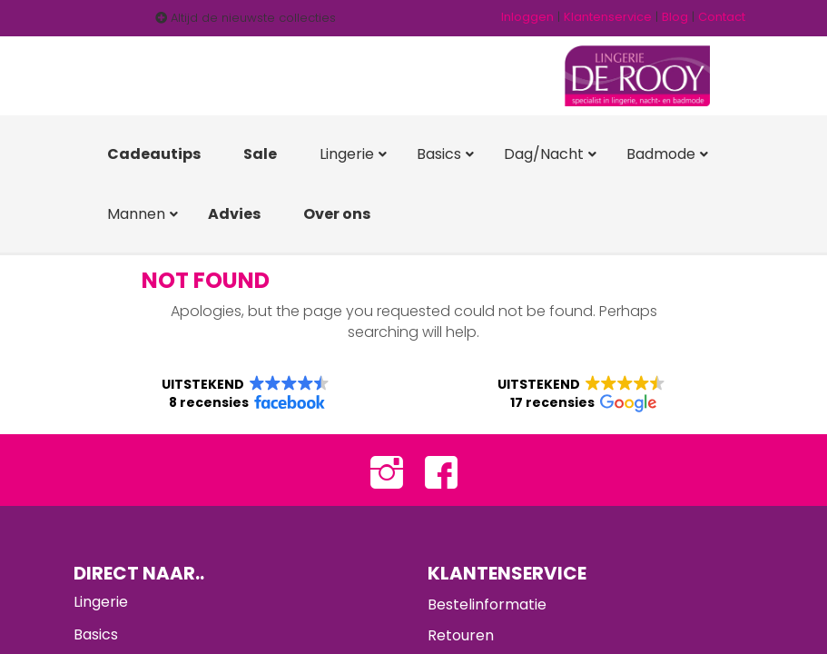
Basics (96, 635)
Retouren (461, 636)
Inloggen (527, 16)
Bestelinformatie (487, 606)
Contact (721, 16)
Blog (675, 16)
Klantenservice (608, 16)
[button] (246, 394)
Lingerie (101, 603)
